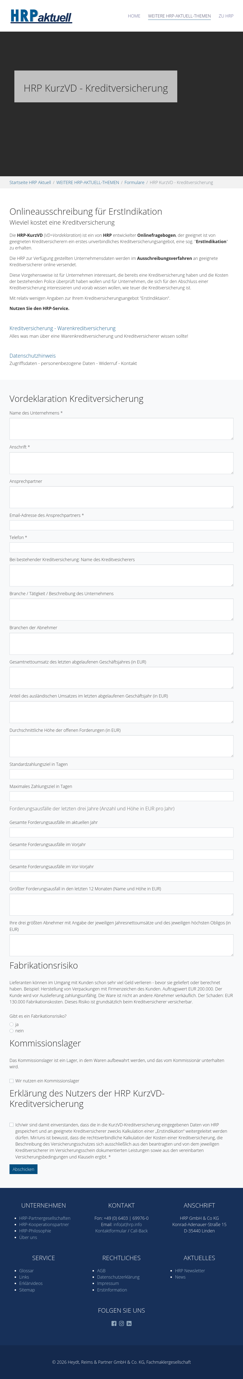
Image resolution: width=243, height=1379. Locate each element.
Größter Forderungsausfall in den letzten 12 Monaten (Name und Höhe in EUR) (85, 889)
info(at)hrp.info (127, 1224)
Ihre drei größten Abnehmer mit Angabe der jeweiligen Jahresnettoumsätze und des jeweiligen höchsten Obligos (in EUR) (120, 926)
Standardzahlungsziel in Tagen (38, 764)
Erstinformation (112, 1290)
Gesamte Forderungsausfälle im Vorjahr (47, 844)
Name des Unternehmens (36, 413)
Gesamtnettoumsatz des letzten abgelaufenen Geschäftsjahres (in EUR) (77, 662)
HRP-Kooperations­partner (44, 1224)
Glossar (26, 1270)
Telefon (18, 537)
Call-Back (139, 1231)
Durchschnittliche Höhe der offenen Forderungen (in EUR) (65, 730)
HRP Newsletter (190, 1270)
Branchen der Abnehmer (33, 627)
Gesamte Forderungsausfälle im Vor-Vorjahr (51, 866)
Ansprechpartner (25, 481)
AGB (101, 1270)
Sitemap (27, 1290)
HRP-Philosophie (35, 1231)
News (180, 1277)
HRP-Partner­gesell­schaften (44, 1218)
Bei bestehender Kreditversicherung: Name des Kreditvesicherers (72, 559)
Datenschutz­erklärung (118, 1277)
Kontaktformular (111, 1231)
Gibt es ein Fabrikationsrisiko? (37, 1016)
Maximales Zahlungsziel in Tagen (40, 786)
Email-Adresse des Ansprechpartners (46, 515)
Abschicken (23, 1169)
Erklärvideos (31, 1283)
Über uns (28, 1237)
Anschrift (19, 447)
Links (24, 1277)
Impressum (108, 1283)
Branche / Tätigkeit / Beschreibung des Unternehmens (61, 593)
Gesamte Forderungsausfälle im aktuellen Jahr (53, 822)
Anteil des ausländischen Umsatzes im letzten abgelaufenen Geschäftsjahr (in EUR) (88, 696)
